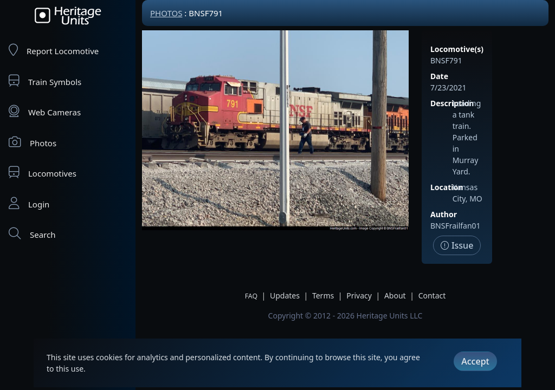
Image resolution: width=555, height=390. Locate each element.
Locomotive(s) (456, 49)
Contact (432, 295)
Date (439, 76)
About (395, 295)
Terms (323, 295)
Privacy (359, 295)
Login (29, 203)
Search (32, 233)
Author (443, 214)
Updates (285, 295)
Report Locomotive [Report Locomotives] (54, 50)
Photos (32, 142)
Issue (457, 245)
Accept (475, 361)
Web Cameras (45, 111)
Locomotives (42, 172)
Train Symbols (45, 81)
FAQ (251, 296)
